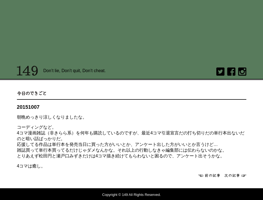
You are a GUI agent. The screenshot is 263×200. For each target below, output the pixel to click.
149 (27, 71)
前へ (209, 175)
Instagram (242, 71)
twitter (220, 71)
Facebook (231, 71)
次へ (235, 175)
